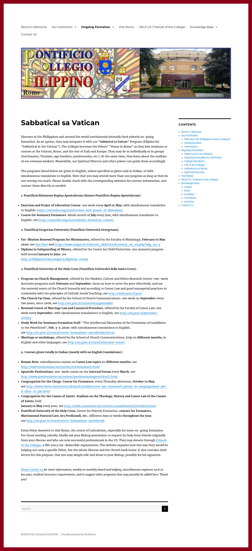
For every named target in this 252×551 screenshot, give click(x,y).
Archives (189, 201)
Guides (188, 186)
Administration (192, 142)
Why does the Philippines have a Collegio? (207, 139)
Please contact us (32, 469)
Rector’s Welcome (34, 27)
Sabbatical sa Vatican (196, 168)
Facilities (189, 194)
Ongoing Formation (95, 27)
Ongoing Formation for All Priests (203, 157)
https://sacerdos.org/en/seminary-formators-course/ (76, 220)
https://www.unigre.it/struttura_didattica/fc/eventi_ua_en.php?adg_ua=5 (107, 244)
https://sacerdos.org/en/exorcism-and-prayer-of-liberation (79, 210)
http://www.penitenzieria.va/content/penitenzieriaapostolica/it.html (69, 376)
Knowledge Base (202, 27)
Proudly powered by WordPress (78, 534)
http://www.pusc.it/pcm (125, 293)
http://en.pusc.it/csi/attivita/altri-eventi (96, 342)
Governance (191, 146)
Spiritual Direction (194, 172)
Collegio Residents (194, 161)
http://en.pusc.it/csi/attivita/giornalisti (85, 303)
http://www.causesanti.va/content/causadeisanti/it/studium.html (110, 406)
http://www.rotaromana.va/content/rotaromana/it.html (60, 366)
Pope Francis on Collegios (198, 153)
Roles (187, 190)
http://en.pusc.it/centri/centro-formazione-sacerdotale (65, 420)
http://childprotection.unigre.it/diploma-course (54, 259)
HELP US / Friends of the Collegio (162, 27)
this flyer (41, 244)
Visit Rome (126, 27)
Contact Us (29, 34)
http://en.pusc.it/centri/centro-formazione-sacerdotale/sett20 (70, 332)
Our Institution (62, 27)
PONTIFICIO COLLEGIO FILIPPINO (39, 534)
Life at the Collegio (194, 164)
